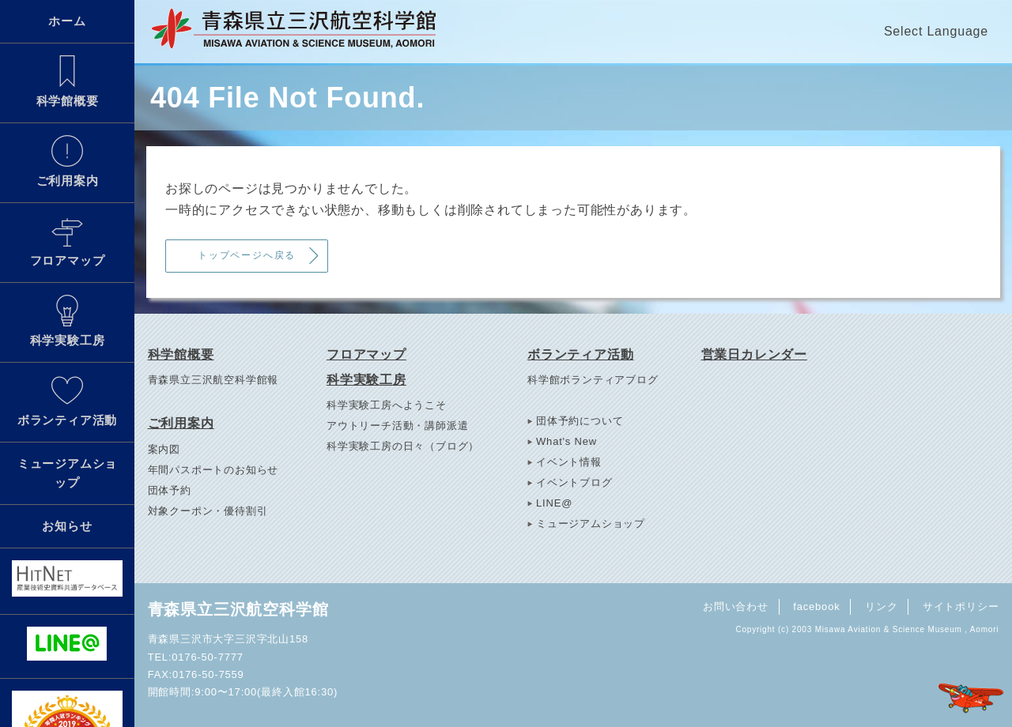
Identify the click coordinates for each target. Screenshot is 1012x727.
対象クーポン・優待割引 (208, 511)
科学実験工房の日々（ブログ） (403, 446)
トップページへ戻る (247, 255)
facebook (816, 606)
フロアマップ (67, 241)
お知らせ (67, 526)
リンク (881, 606)
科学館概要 (67, 81)
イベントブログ (574, 482)
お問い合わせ (735, 606)
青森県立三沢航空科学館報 (213, 380)
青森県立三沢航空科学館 (238, 609)
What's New (566, 441)
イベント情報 (569, 462)
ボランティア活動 (67, 401)
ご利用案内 (67, 161)
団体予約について (579, 421)
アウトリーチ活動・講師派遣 (397, 425)
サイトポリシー (961, 606)
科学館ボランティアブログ (593, 380)
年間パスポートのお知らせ (213, 470)
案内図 (164, 449)
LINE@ (554, 503)
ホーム (66, 21)
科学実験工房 (67, 321)
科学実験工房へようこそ (387, 405)
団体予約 (169, 490)
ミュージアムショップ (67, 473)
